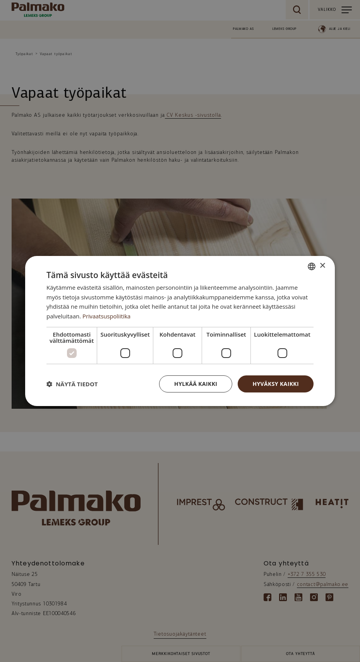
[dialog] (180, 331)
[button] (72, 384)
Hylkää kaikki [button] (195, 383)
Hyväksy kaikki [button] (275, 383)
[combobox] (311, 266)
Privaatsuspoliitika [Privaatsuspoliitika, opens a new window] (107, 316)
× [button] (322, 266)
